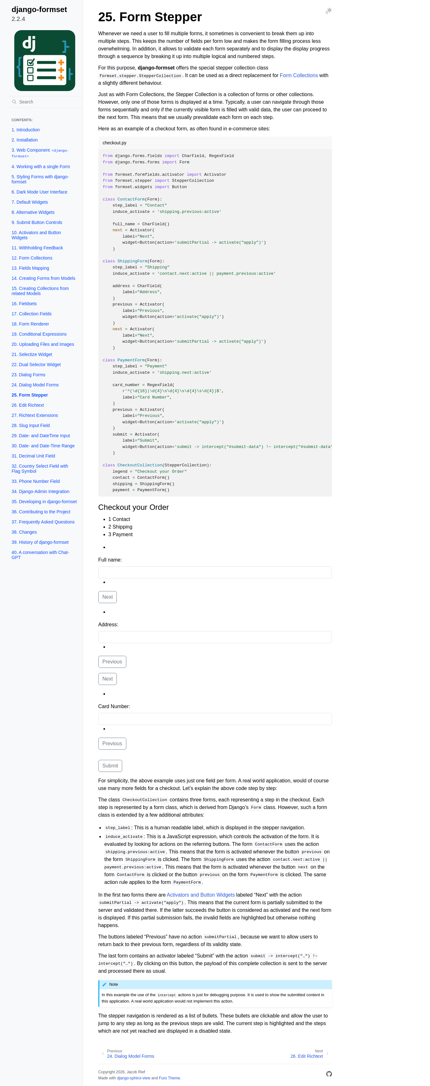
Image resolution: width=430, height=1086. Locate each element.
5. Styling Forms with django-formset (40, 179)
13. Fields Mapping (30, 268)
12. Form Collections (32, 257)
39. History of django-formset (40, 542)
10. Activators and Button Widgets (36, 235)
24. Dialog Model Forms (35, 384)
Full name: (110, 560)
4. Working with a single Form (41, 166)
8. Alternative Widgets (33, 212)
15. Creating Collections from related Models (40, 291)
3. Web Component (40, 153)
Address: (108, 624)
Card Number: (114, 706)
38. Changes (24, 532)
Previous (112, 661)
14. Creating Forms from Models (44, 278)
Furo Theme (169, 1078)
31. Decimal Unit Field (33, 455)
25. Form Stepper (30, 395)
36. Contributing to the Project (41, 511)
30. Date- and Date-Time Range (43, 445)
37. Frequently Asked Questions (43, 521)
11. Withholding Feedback (37, 247)
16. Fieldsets (24, 303)
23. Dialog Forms (29, 374)
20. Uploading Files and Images (43, 344)
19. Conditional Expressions (39, 334)
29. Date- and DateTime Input (41, 435)
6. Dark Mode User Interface (40, 191)
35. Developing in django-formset (44, 501)
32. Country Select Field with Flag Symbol (40, 469)
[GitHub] (329, 1075)
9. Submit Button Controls (37, 222)
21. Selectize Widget (32, 354)
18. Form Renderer (30, 323)
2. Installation (25, 139)
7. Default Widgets (30, 202)
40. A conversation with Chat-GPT (40, 555)
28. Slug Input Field (31, 425)
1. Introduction (26, 129)
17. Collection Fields (32, 313)
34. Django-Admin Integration (40, 491)
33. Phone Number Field (36, 481)
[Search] (45, 102)
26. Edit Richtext (28, 405)
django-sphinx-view (133, 1078)
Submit (110, 765)
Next (108, 597)
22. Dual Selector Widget (36, 364)
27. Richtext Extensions (35, 415)
